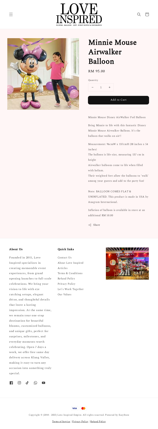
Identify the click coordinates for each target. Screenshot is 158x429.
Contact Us (65, 258)
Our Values (65, 294)
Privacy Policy (67, 284)
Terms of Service (61, 421)
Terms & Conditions (70, 273)
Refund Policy (66, 279)
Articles (63, 268)
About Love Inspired (71, 263)
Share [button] (94, 225)
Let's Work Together (71, 289)
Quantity (93, 80)
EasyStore (124, 415)
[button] (11, 14)
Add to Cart (118, 100)
